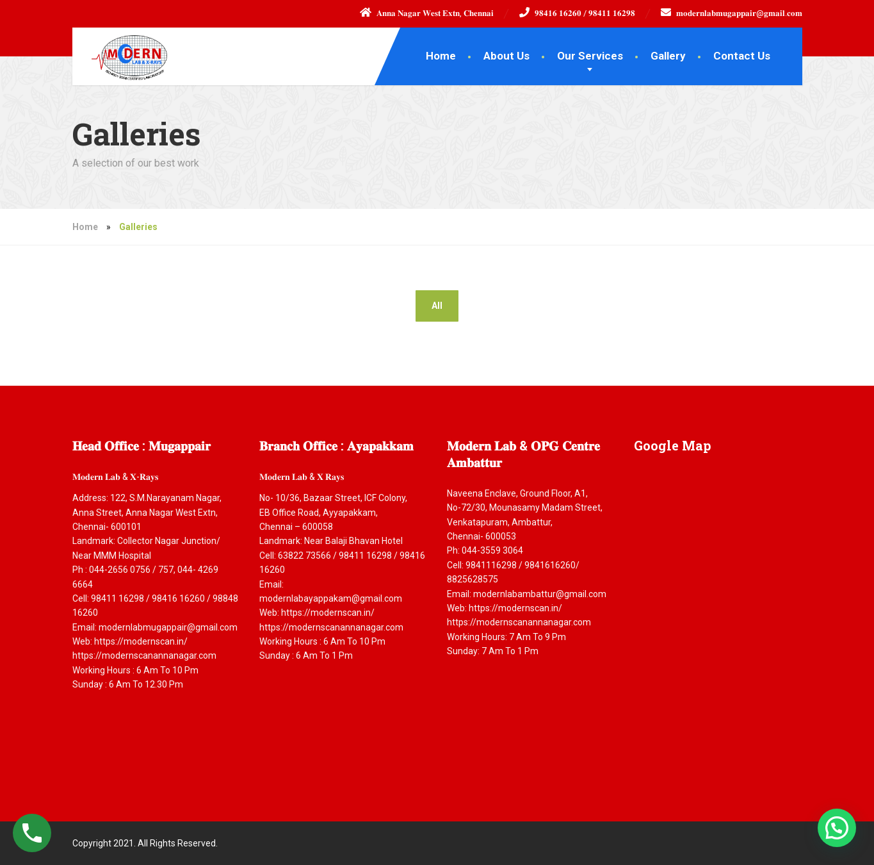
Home (441, 55)
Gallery (668, 55)
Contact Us (741, 55)
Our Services (590, 55)
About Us (506, 55)
